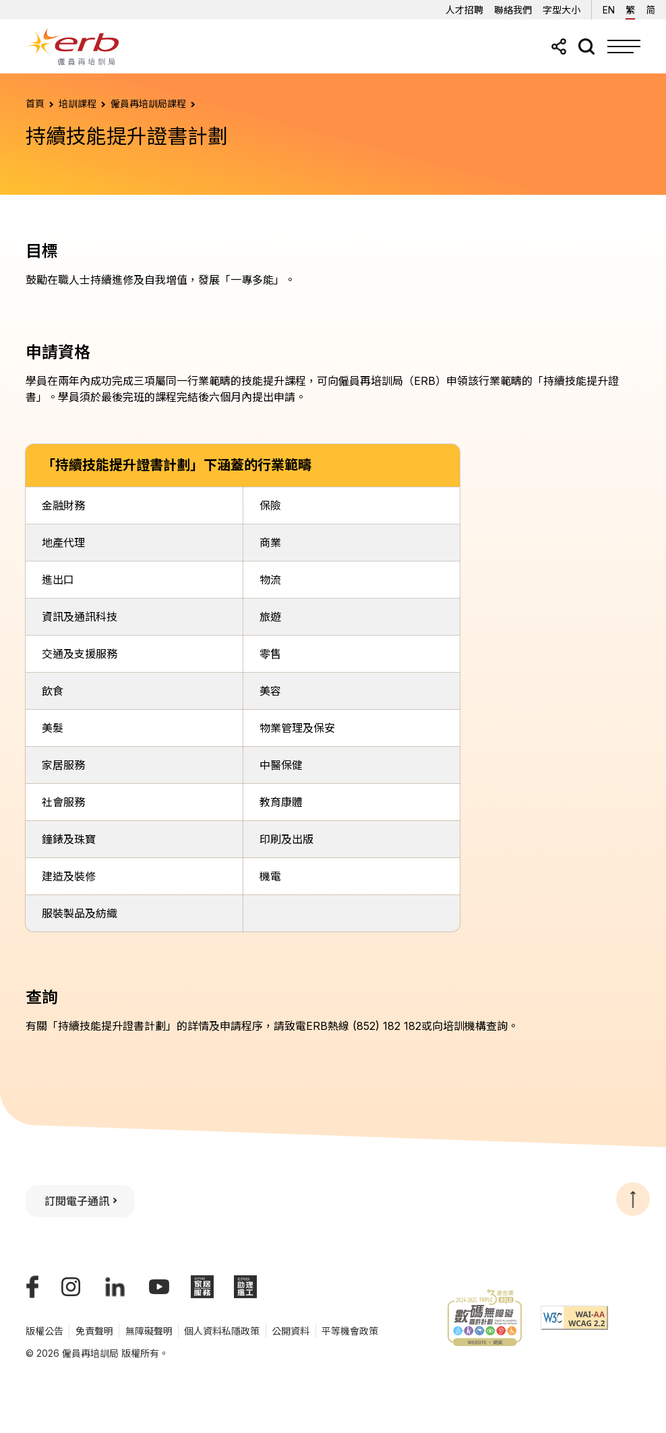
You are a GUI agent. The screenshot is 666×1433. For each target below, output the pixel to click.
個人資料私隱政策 (222, 1331)
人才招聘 (464, 10)
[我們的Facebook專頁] (32, 1286)
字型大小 (561, 10)
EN (609, 8)
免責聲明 (94, 1331)
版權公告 (44, 1331)
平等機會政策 (350, 1331)
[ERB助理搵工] (245, 1286)
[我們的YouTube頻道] (159, 1286)
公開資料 (290, 1331)
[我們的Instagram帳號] (70, 1286)
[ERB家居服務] (202, 1286)
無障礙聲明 (149, 1331)
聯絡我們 (513, 10)
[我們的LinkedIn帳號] (114, 1286)
